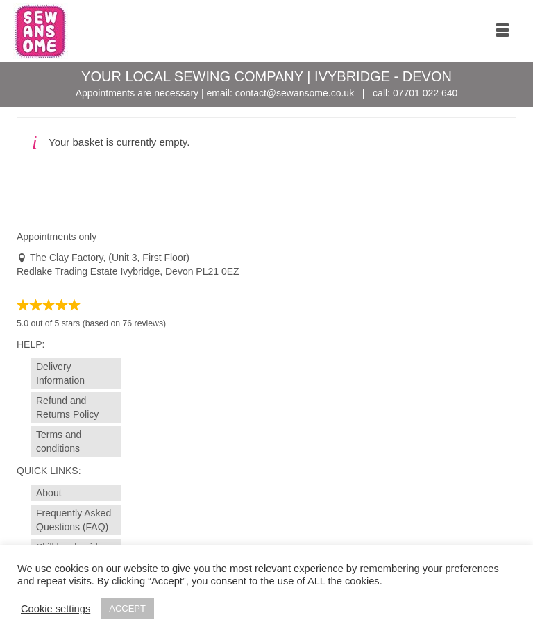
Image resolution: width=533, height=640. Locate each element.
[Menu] (502, 31)
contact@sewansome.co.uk (294, 93)
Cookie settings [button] (55, 608)
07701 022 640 (425, 93)
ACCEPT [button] (127, 608)
